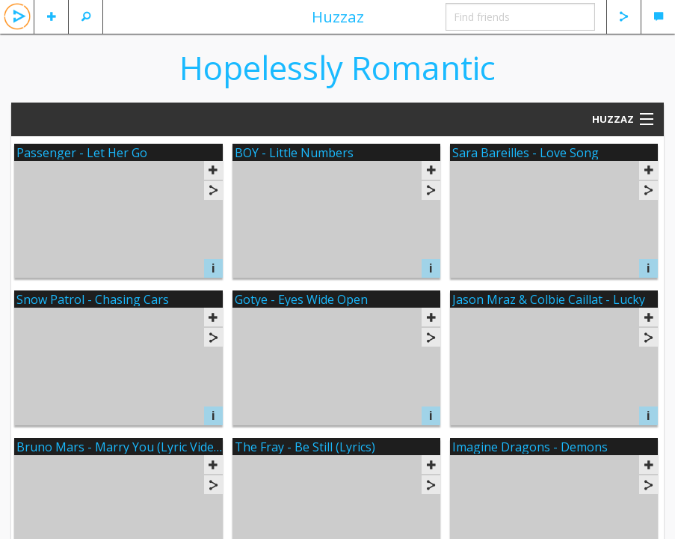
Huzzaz (338, 16)
